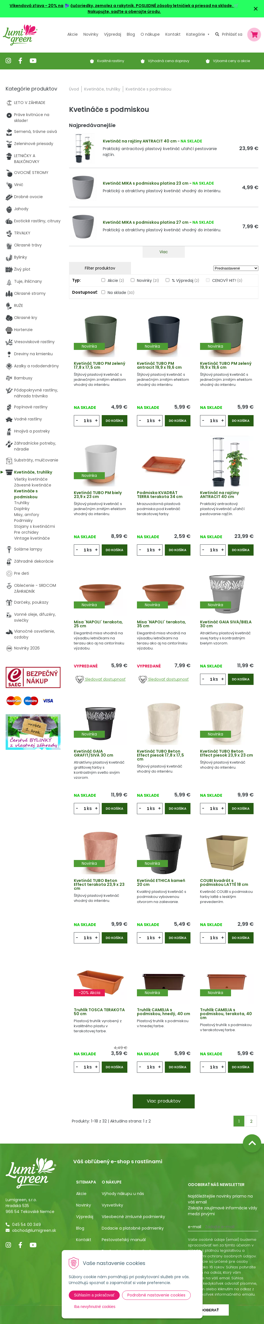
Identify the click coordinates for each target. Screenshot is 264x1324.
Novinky (90, 34)
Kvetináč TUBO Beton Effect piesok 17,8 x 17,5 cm (160, 755)
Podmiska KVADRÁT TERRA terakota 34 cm (160, 494)
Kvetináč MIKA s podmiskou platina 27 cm (145, 222)
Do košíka (114, 420)
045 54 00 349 (26, 1224)
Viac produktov (164, 1101)
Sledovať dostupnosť (100, 679)
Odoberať (208, 1310)
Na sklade (121, 292)
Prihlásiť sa (232, 34)
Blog (80, 1228)
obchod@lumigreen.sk (34, 1230)
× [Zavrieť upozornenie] (255, 8)
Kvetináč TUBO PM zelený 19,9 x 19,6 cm (226, 365)
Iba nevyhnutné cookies (95, 1306)
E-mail (194, 1227)
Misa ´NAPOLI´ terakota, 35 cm (161, 624)
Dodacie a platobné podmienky (133, 1228)
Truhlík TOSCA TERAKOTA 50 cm (99, 1012)
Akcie (72, 34)
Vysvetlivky (112, 1205)
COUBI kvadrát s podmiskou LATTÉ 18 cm (224, 882)
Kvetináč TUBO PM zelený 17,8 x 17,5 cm (99, 365)
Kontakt (83, 1239)
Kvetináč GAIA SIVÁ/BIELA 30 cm (226, 624)
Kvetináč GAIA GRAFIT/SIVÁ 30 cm (93, 753)
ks (89, 421)
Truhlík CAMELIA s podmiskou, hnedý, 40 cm (163, 1012)
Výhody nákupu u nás (123, 1193)
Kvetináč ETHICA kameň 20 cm (161, 882)
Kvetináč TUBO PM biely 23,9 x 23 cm (98, 494)
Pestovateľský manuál (124, 1239)
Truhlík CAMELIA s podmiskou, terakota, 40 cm (226, 1013)
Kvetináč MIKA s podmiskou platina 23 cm (145, 183)
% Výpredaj (185, 280)
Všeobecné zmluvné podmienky (133, 1216)
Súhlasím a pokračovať (94, 1295)
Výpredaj (112, 34)
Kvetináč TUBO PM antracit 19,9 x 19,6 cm (159, 365)
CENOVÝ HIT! (227, 280)
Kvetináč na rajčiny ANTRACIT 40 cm (140, 141)
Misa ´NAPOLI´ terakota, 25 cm (98, 624)
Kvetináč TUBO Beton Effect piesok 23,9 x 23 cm (226, 753)
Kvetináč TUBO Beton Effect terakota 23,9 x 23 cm (99, 884)
